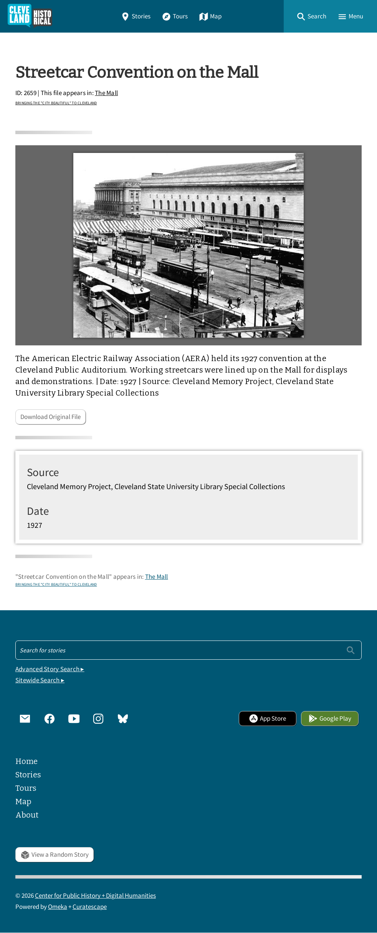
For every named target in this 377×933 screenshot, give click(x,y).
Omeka (57, 907)
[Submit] (351, 650)
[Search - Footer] (188, 650)
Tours (175, 16)
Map (210, 16)
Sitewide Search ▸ (39, 680)
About (26, 815)
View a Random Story (54, 855)
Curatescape (90, 907)
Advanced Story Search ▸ (49, 669)
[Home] (30, 16)
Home (26, 761)
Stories (135, 16)
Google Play (329, 719)
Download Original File (50, 417)
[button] (311, 16)
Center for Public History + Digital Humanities (95, 896)
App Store (267, 719)
